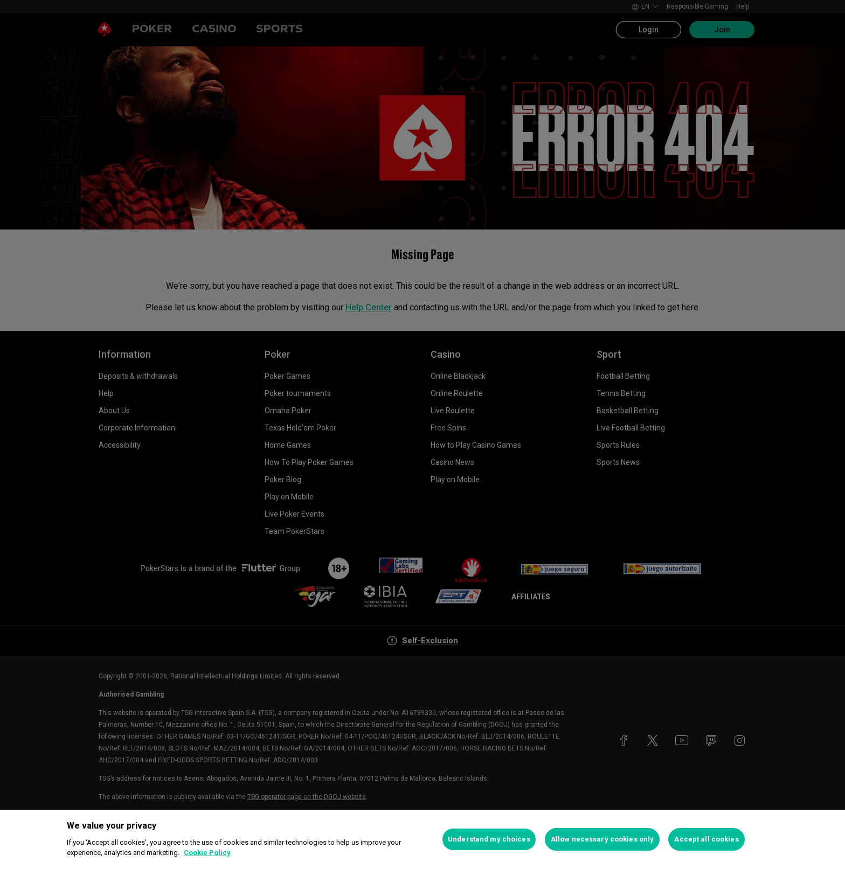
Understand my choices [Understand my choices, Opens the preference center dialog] (489, 839)
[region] (422, 839)
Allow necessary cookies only (602, 839)
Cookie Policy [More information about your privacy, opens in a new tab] (207, 853)
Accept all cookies (706, 839)
